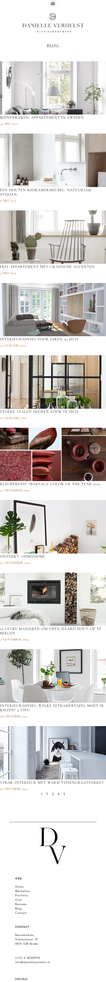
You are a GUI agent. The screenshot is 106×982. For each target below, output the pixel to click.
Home (19, 887)
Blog (18, 908)
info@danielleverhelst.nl (32, 962)
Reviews (21, 904)
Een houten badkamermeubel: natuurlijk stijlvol (46, 192)
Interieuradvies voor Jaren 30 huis (39, 339)
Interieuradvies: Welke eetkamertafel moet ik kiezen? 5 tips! (52, 707)
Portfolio (21, 895)
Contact (21, 913)
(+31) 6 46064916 (27, 958)
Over (18, 900)
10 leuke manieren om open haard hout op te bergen (50, 631)
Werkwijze (22, 891)
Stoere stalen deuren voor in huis (39, 411)
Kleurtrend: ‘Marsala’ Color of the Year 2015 (50, 484)
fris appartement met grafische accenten (47, 266)
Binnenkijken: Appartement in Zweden (42, 117)
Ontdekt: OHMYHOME (22, 556)
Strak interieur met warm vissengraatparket (52, 782)
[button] (53, 3)
